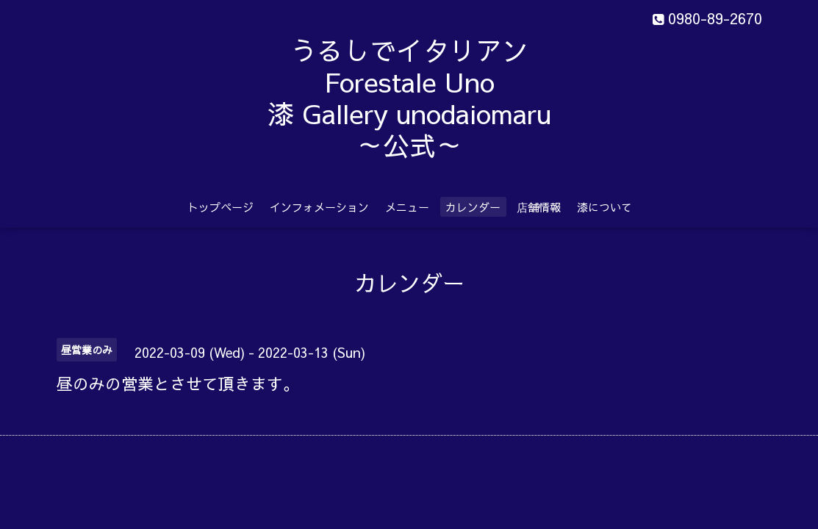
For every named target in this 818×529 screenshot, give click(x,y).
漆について (604, 207)
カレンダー (473, 207)
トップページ (220, 207)
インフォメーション (319, 207)
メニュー (407, 207)
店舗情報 (539, 207)
